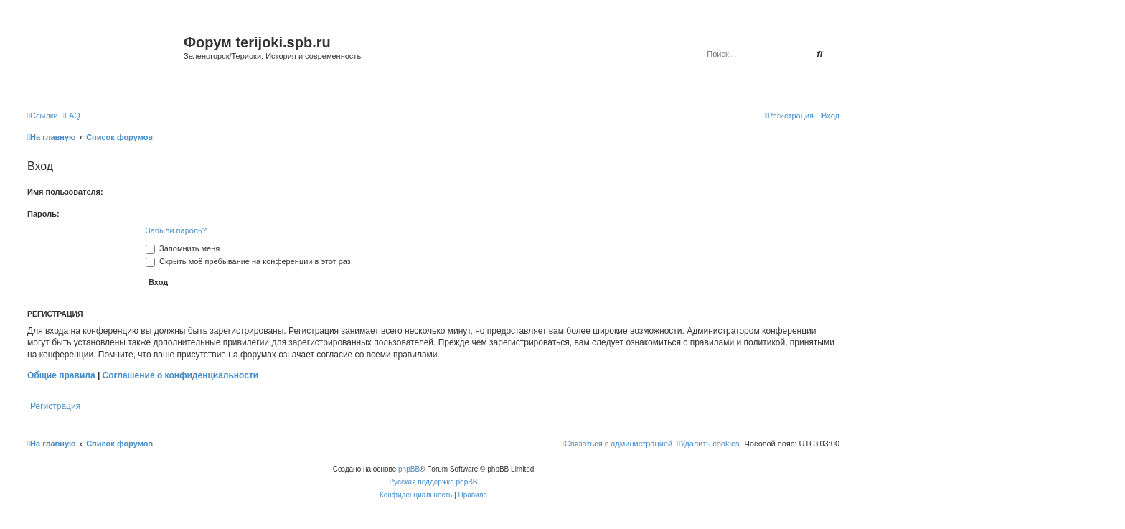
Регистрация (55, 406)
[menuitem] (71, 115)
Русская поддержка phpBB (433, 482)
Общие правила (61, 375)
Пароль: (43, 214)
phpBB (409, 469)
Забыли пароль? (176, 230)
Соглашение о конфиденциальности (181, 375)
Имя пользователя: (65, 191)
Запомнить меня (183, 248)
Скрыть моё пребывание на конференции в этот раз (248, 261)
